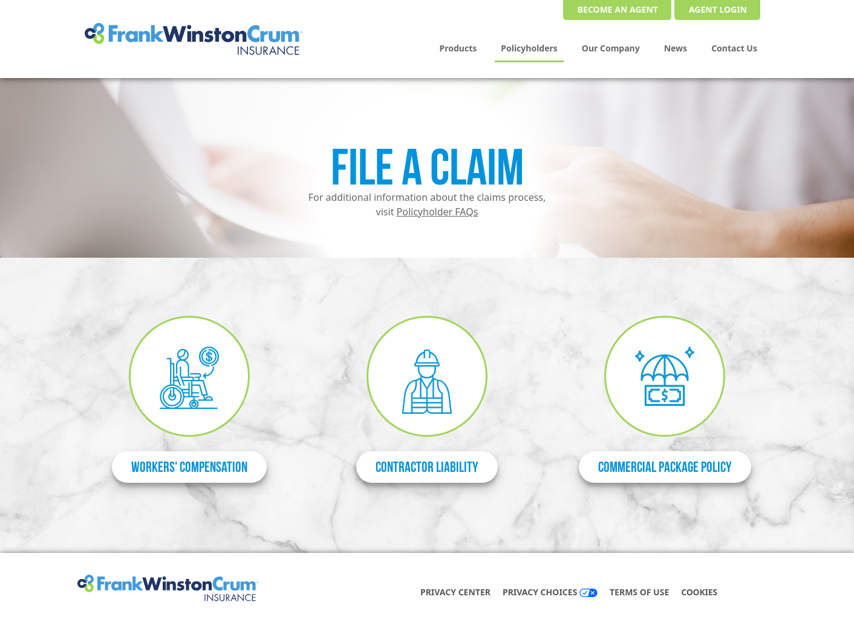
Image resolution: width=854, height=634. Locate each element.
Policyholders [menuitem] (529, 48)
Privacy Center (455, 592)
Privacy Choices (550, 592)
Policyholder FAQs (437, 211)
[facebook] (746, 593)
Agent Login (718, 9)
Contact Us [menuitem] (734, 48)
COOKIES (699, 592)
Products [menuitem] (458, 48)
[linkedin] (758, 593)
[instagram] (770, 593)
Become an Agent (618, 9)
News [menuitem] (675, 48)
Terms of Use (639, 592)
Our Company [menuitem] (611, 48)
